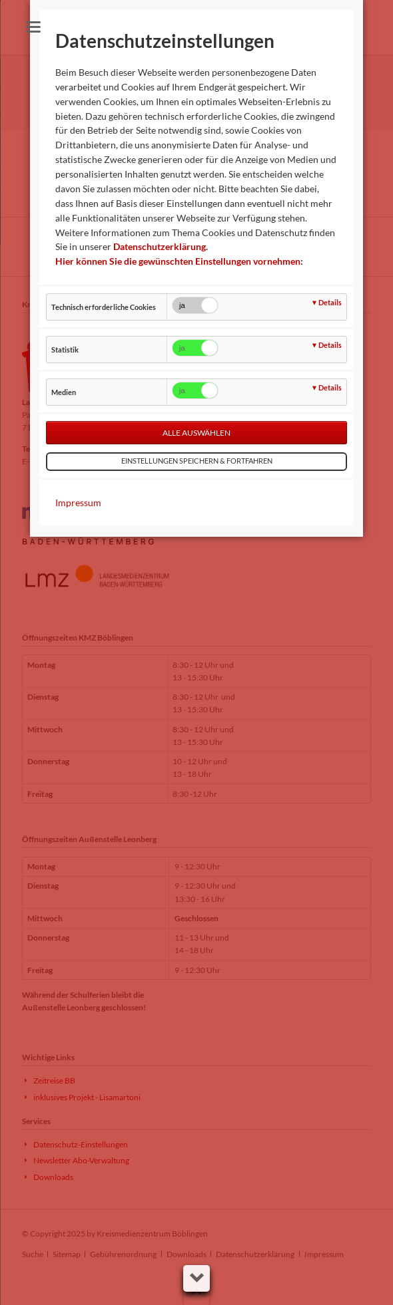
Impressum (78, 502)
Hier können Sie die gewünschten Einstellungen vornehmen (177, 261)
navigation (33, 27)
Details (330, 302)
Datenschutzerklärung (159, 246)
